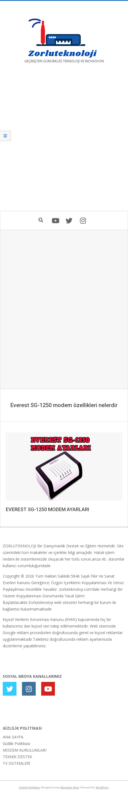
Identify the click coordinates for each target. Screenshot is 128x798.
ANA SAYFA (13, 737)
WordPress (102, 787)
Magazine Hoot (69, 787)
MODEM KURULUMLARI (24, 750)
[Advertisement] (64, 141)
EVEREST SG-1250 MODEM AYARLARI (47, 509)
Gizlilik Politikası (16, 743)
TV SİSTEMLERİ (16, 763)
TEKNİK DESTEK (17, 756)
